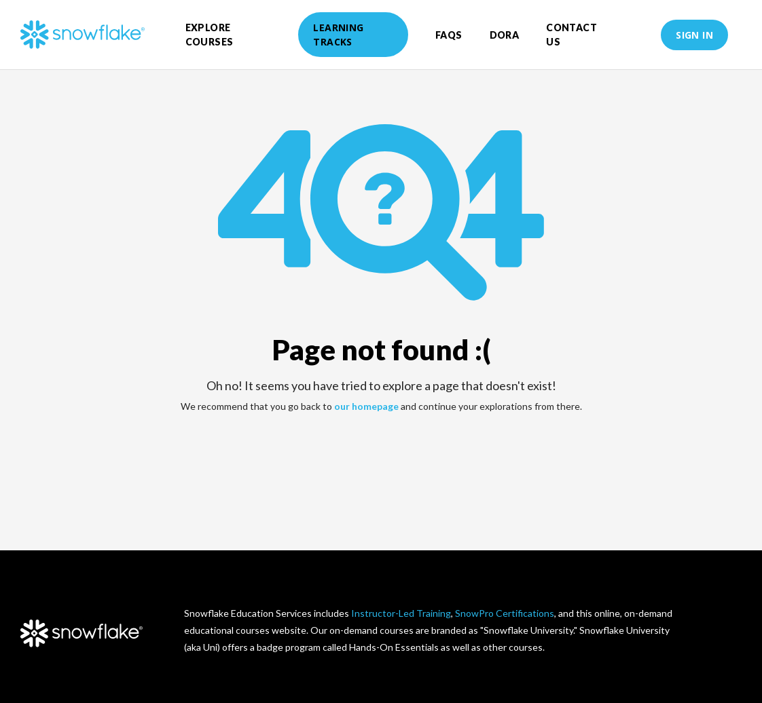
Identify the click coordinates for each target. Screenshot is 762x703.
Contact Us (571, 35)
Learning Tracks (338, 34)
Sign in (694, 34)
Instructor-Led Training (401, 613)
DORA (505, 35)
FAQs (448, 35)
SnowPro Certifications (504, 613)
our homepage (366, 406)
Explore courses (209, 35)
